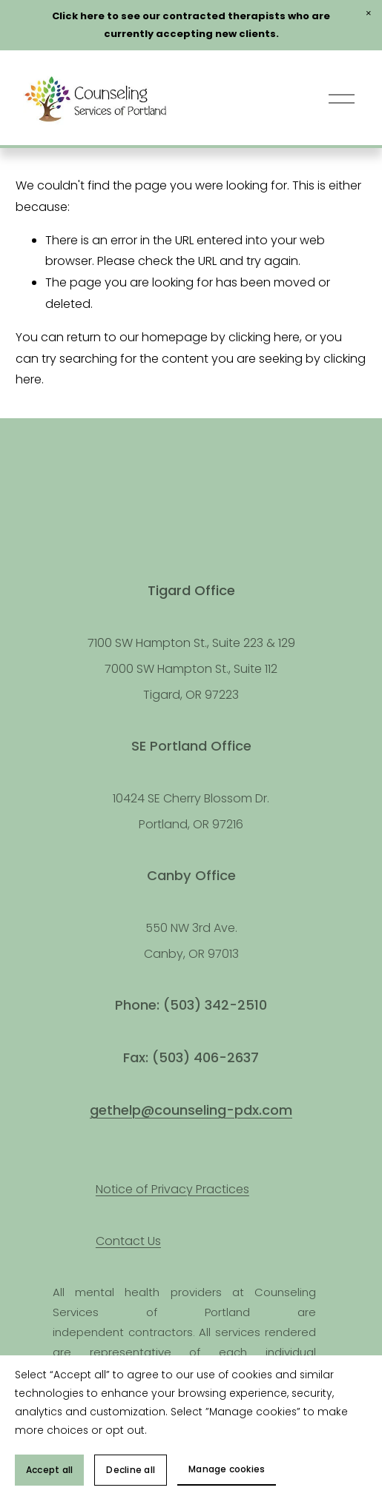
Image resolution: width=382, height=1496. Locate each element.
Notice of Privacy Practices (172, 1189)
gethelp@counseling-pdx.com (191, 1110)
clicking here (264, 337)
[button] (368, 13)
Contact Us (128, 1241)
